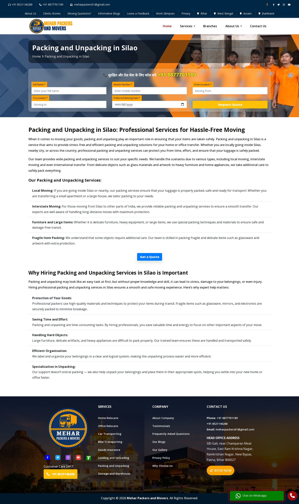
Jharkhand (266, 13)
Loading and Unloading (113, 458)
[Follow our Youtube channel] (289, 4)
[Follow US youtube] (78, 457)
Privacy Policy (161, 458)
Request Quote (230, 105)
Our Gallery (159, 450)
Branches (210, 26)
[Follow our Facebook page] (273, 4)
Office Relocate (108, 426)
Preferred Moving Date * (127, 98)
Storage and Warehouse (114, 473)
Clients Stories (52, 13)
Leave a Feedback (138, 13)
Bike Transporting (110, 442)
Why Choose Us (162, 466)
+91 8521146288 (20, 4)
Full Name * (39, 84)
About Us (30, 13)
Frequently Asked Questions (171, 434)
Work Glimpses (165, 13)
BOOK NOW (220, 470)
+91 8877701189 (51, 4)
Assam (246, 13)
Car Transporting (109, 434)
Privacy (186, 13)
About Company (163, 418)
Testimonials (161, 426)
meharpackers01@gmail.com (235, 429)
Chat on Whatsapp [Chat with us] (251, 496)
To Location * (40, 98)
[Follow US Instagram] (68, 457)
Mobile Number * (123, 84)
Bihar (202, 13)
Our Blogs (158, 442)
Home (167, 26)
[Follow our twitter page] (278, 4)
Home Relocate (108, 418)
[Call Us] (292, 496)
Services (186, 26)
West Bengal (223, 13)
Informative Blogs (109, 13)
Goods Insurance (109, 450)
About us (232, 26)
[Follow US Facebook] (47, 457)
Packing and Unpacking (113, 466)
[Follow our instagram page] (284, 4)
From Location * (203, 84)
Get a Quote (149, 257)
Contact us (258, 26)
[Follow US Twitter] (57, 457)
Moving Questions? (79, 13)
